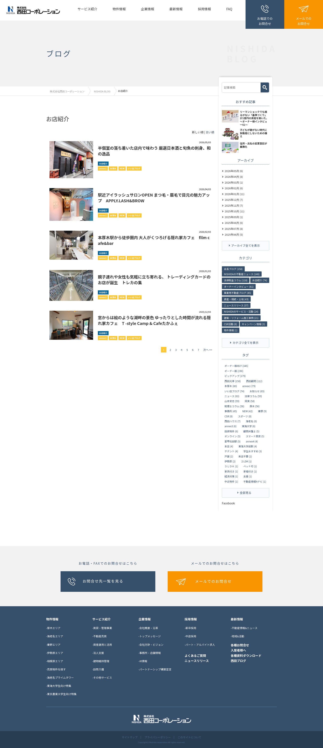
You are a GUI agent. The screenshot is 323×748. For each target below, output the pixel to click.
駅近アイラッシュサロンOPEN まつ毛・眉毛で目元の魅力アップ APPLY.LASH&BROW (153, 197)
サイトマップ (129, 737)
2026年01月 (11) (234, 194)
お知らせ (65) (257, 390)
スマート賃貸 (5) (255, 436)
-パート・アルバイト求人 (200, 644)
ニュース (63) (232, 395)
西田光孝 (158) (233, 380)
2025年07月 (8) (234, 228)
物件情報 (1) (230, 330)
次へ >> (207, 349)
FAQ (229, 8)
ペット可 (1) (250, 466)
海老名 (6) (251, 421)
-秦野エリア (53, 644)
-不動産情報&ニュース (244, 628)
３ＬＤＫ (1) (231, 466)
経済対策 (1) (231, 476)
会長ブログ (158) (233, 268)
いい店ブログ (134, 168)
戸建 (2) (229, 456)
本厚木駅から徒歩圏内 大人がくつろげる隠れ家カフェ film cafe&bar (154, 240)
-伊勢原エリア (54, 652)
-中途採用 (190, 636)
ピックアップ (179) (235, 375)
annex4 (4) (252, 441)
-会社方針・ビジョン (151, 644)
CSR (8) (229, 415)
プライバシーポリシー (157, 737)
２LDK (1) (246, 461)
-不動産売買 (99, 636)
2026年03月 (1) (234, 182)
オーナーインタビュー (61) (239, 286)
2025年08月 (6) (234, 223)
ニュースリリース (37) (236, 305)
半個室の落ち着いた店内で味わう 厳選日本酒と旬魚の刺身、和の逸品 (154, 150)
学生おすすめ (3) (252, 451)
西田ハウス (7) (232, 421)
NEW (122, 168)
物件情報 (119, 8)
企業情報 (147, 8)
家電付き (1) (250, 471)
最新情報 (176, 8)
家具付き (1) (231, 471)
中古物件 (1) (231, 481)
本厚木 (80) (231, 385)
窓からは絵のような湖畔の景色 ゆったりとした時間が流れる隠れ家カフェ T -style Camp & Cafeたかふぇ (154, 320)
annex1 (102, 168)
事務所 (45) (231, 410)
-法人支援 (98, 652)
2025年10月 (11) (234, 211)
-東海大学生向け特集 (58, 686)
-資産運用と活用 (102, 644)
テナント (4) (231, 451)
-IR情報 (142, 661)
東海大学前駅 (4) (248, 446)
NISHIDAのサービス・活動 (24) (241, 311)
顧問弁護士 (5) (251, 431)
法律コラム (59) (253, 395)
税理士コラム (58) (234, 406)
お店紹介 (103, 163)
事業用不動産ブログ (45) (237, 292)
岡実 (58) (250, 400)
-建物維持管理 (100, 661)
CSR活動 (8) (230, 324)
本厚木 (113, 168)
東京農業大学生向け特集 (62, 694)
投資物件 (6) (231, 431)
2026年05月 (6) (234, 171)
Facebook (228, 503)
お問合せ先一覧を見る (103, 580)
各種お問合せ (240, 644)
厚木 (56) (255, 406)
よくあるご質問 (195, 655)
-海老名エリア (54, 636)
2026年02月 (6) (234, 188)
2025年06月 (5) (234, 234)
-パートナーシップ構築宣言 (154, 669)
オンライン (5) (232, 436)
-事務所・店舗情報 (149, 652)
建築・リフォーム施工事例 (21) (241, 317)
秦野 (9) (262, 410)
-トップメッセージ (149, 636)
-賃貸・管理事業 (102, 628)
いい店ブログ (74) (234, 390)
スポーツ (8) (245, 415)
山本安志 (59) (232, 400)
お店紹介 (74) (259, 280)
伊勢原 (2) (230, 461)
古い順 (210, 132)
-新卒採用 (190, 628)
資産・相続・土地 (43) (236, 298)
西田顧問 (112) (254, 380)
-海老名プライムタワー (60, 677)
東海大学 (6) (248, 426)
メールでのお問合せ (213, 581)
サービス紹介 (87, 8)
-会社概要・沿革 (148, 628)
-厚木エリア (53, 628)
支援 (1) (247, 476)
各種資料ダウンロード (246, 655)
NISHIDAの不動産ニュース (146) (242, 274)
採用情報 (204, 8)
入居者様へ (238, 650)
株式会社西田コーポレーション (67, 91)
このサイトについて (190, 737)
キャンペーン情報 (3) (253, 324)
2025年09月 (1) (234, 217)
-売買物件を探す (56, 669)
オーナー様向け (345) (236, 365)
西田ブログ (238, 660)
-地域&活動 (237, 636)
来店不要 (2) (245, 456)
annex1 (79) (249, 385)
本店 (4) (229, 446)
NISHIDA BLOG (103, 91)
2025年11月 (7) (234, 205)
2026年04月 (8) (234, 176)
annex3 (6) (230, 426)
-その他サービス (102, 677)
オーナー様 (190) (234, 370)
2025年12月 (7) (234, 199)
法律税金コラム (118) (235, 280)
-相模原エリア (54, 661)
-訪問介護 (98, 669)
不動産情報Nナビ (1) (254, 481)
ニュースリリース (197, 660)
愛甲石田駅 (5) (232, 441)
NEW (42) (247, 410)
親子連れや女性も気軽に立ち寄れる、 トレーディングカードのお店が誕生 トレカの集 (154, 279)
